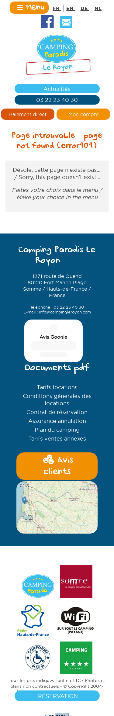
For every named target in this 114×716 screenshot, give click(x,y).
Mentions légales (77, 649)
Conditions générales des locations (57, 357)
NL (98, 8)
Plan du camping (57, 387)
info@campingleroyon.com (65, 312)
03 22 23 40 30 (57, 99)
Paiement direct (28, 114)
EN (70, 8)
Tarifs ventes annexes (57, 396)
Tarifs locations (57, 344)
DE (85, 8)
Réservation (57, 696)
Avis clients (57, 423)
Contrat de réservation (57, 369)
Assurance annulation (57, 378)
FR (57, 8)
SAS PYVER (43, 649)
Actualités (57, 88)
